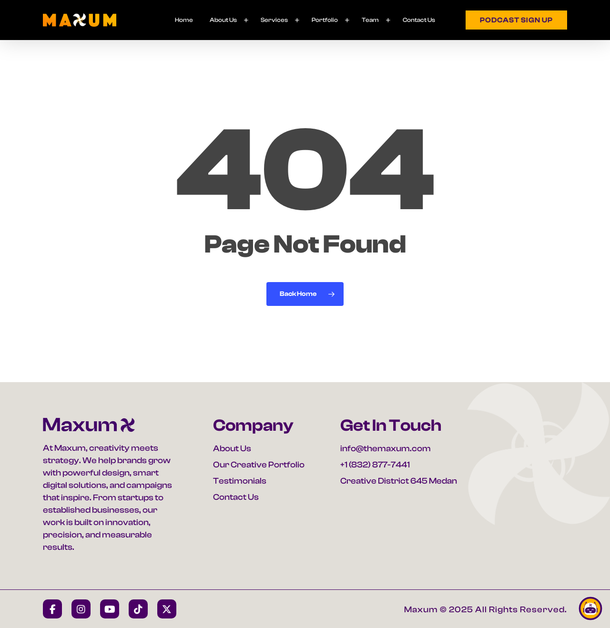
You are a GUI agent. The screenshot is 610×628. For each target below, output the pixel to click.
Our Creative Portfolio (259, 465)
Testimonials (239, 481)
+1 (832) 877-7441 (375, 465)
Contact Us (236, 497)
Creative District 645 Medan (398, 481)
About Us (232, 449)
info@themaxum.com (385, 449)
